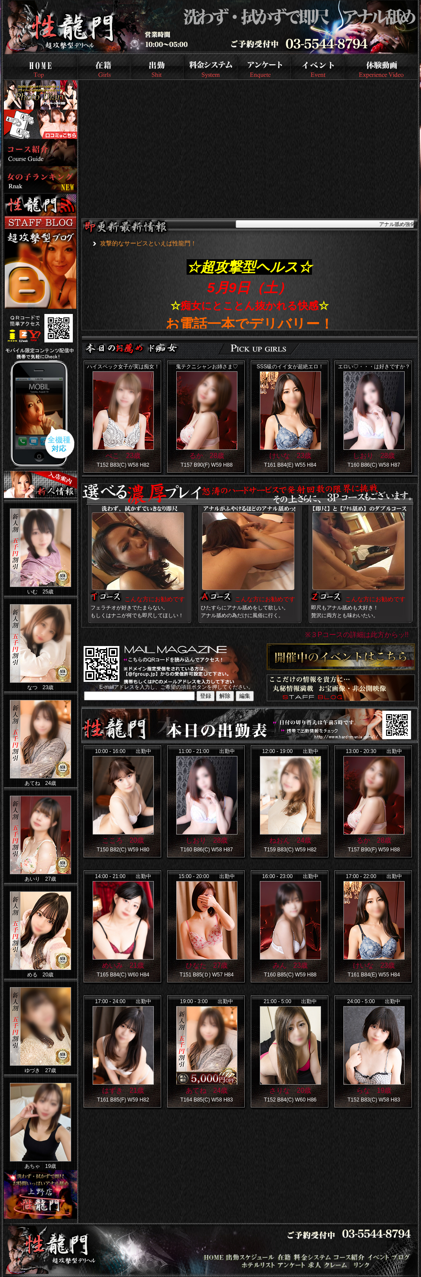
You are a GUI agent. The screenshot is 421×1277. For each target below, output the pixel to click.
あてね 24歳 (207, 1090)
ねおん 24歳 (290, 840)
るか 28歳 (207, 455)
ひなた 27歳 (207, 965)
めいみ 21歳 (123, 965)
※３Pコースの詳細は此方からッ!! (357, 634)
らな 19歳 (374, 1090)
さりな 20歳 (290, 1090)
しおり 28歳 (374, 455)
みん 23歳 (290, 965)
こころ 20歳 (123, 840)
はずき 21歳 (123, 1090)
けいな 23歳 (290, 455)
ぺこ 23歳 (123, 455)
